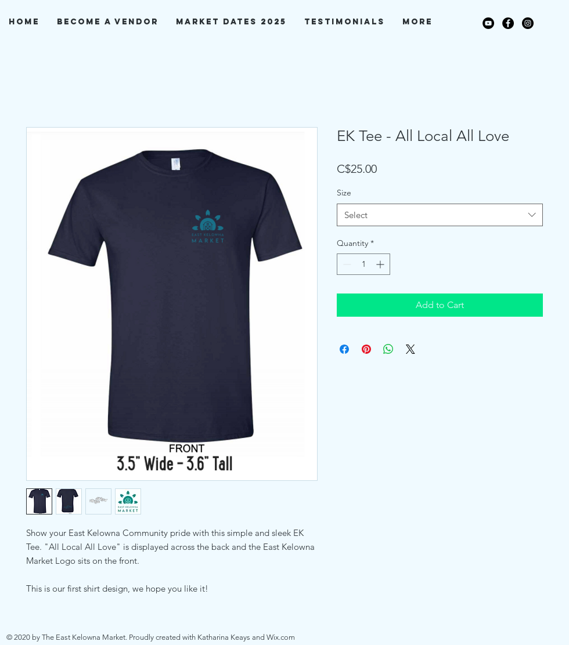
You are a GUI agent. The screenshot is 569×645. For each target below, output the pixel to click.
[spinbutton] (363, 264)
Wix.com (281, 637)
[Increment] (381, 264)
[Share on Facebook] (344, 349)
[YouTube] (488, 23)
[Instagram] (528, 23)
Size (344, 192)
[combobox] (440, 215)
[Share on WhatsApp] (388, 349)
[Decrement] (345, 264)
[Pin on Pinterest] (366, 349)
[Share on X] (410, 349)
